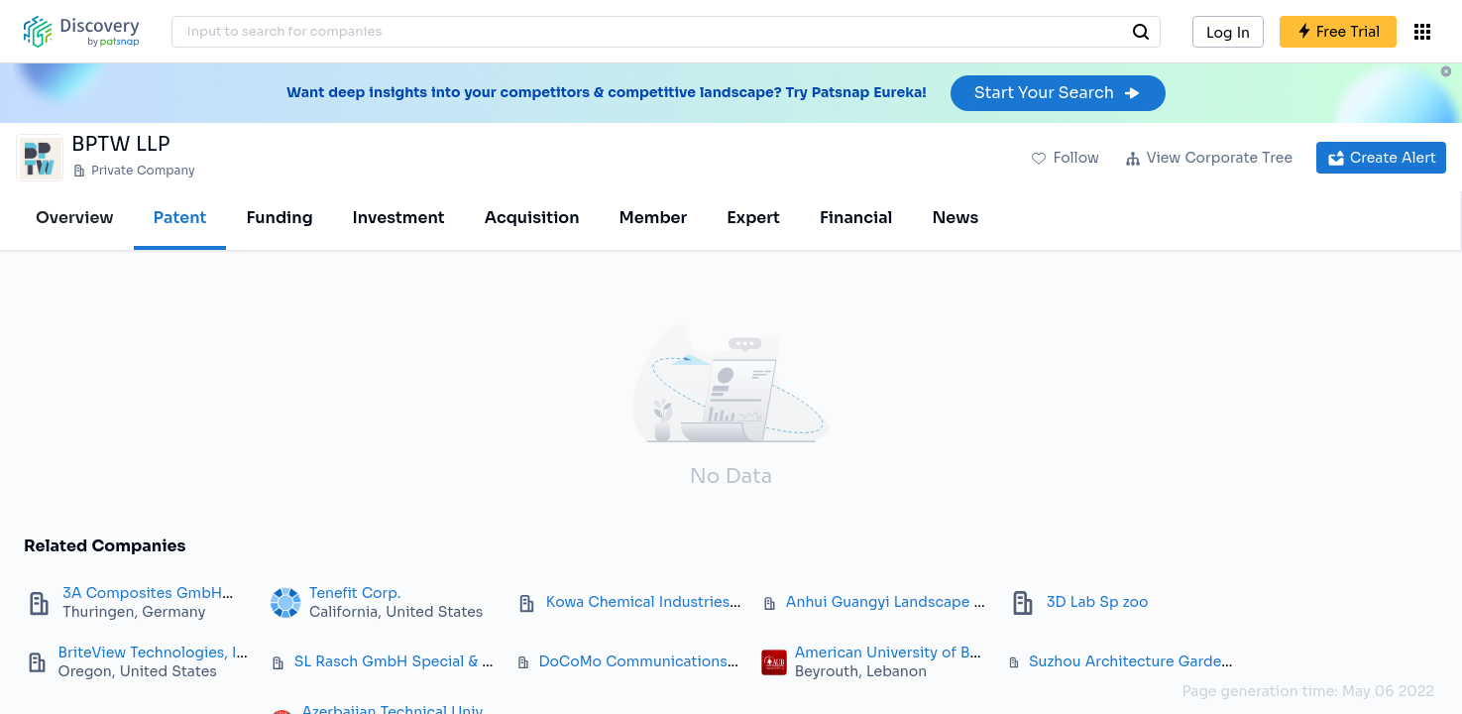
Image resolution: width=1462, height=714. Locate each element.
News (955, 217)
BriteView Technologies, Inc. (158, 652)
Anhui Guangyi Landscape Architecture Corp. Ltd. (961, 602)
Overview (75, 217)
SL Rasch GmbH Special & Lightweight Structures (469, 661)
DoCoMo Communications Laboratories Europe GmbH (732, 661)
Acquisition (532, 217)
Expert (753, 217)
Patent (180, 217)
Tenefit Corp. (354, 593)
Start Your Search (1058, 92)
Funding (279, 217)
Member (653, 217)
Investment (399, 217)
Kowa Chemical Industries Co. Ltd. (667, 602)
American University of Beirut (899, 652)
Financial (856, 217)
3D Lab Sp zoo (1098, 602)
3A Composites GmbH (142, 593)
